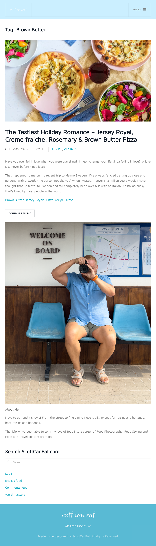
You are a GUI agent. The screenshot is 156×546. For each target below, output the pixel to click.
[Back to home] (18, 10)
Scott (40, 149)
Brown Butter (14, 200)
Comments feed (16, 487)
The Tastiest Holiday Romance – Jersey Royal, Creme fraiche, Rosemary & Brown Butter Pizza (71, 135)
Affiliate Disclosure (78, 526)
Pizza (49, 200)
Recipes (70, 149)
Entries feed (13, 480)
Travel (70, 200)
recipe (59, 200)
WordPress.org (15, 494)
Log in (9, 473)
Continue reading (20, 213)
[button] (140, 10)
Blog (56, 149)
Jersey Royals (35, 200)
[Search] (78, 462)
